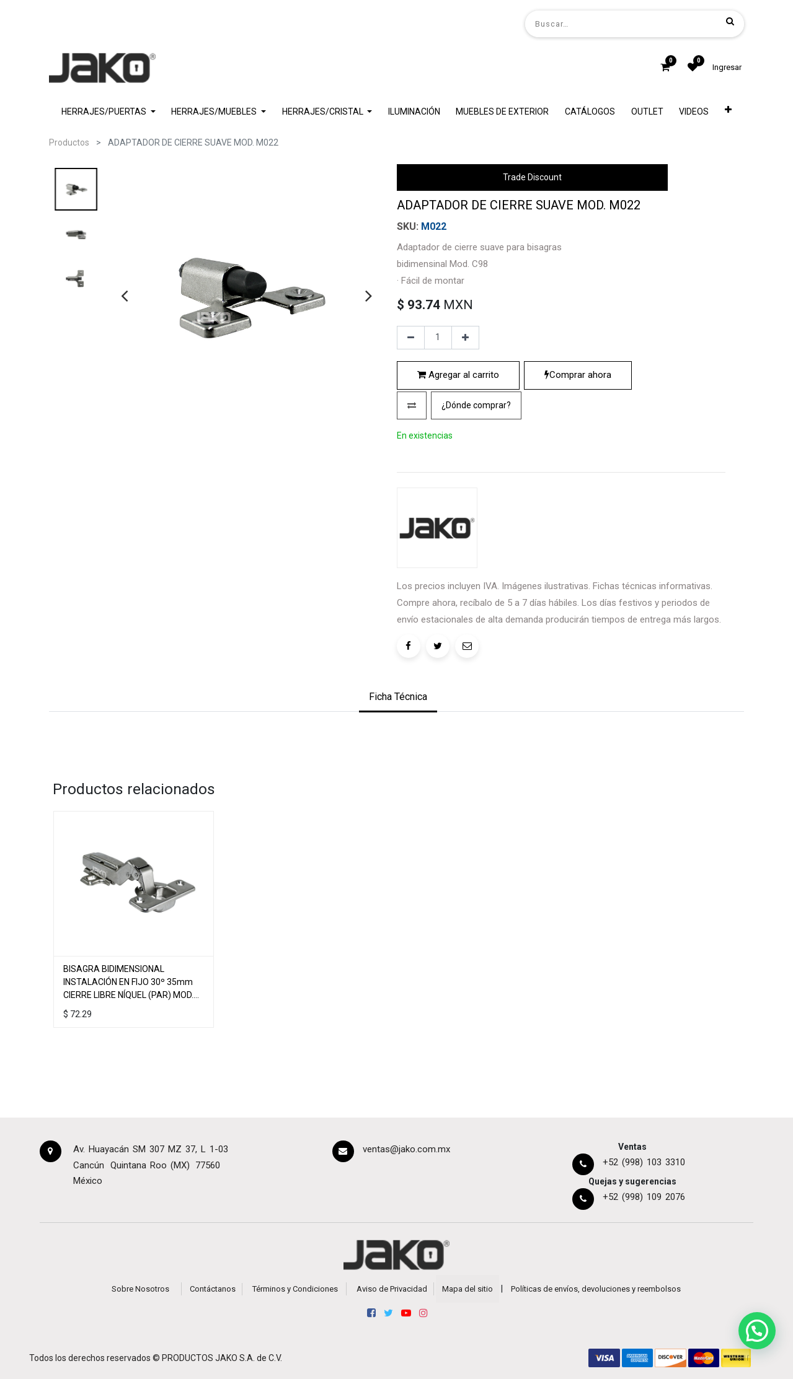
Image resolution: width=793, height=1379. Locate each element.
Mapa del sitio (467, 1289)
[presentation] (124, 295)
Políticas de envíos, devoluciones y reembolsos (596, 1289)
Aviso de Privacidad (392, 1289)
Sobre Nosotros (140, 1289)
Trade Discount (532, 177)
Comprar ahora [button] (577, 374)
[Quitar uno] (411, 337)
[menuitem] (414, 111)
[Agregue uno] (465, 337)
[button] (728, 111)
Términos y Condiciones (295, 1289)
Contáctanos (213, 1289)
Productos (69, 142)
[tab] (398, 698)
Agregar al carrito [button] (458, 374)
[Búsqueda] (730, 21)
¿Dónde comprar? (476, 405)
